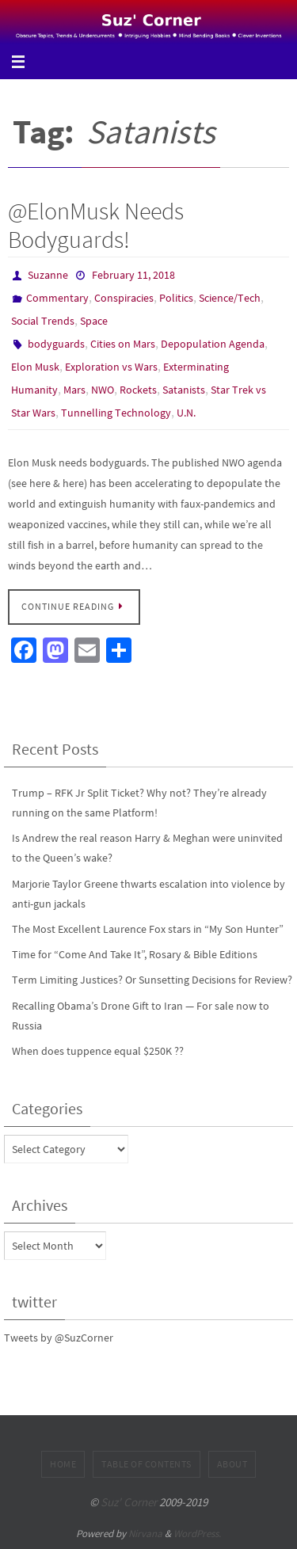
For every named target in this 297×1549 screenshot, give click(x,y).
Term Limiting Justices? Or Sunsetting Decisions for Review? (152, 979)
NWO (102, 389)
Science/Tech (230, 298)
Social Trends (42, 321)
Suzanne (48, 275)
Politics (176, 298)
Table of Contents (146, 1464)
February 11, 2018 (133, 275)
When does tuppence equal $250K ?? (98, 1051)
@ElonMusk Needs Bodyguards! (96, 225)
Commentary (57, 298)
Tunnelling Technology (116, 412)
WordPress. (197, 1533)
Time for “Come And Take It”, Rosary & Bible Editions (134, 954)
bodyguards (56, 344)
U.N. (186, 412)
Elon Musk (35, 367)
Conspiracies (124, 298)
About (232, 1464)
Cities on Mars (122, 344)
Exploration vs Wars (111, 367)
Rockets (138, 389)
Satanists (183, 389)
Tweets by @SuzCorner (58, 1337)
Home (63, 1464)
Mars (74, 389)
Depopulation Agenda (213, 344)
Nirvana (145, 1533)
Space (94, 321)
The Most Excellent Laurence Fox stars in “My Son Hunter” (148, 929)
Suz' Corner (129, 1501)
